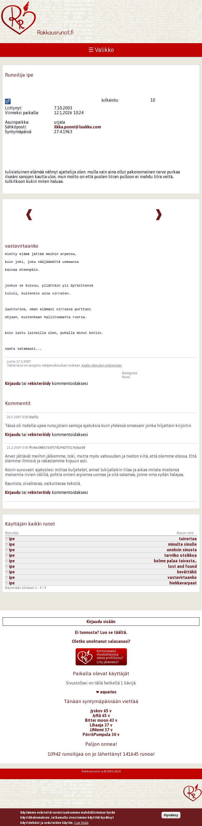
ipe (10, 558)
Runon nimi (185, 553)
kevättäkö (187, 591)
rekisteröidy (39, 403)
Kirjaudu (13, 403)
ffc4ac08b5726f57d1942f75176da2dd (57, 467)
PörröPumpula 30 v (101, 754)
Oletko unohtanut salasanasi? (101, 661)
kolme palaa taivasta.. (175, 580)
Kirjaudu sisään (101, 641)
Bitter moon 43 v (101, 740)
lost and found (182, 586)
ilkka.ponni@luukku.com (77, 126)
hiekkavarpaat (183, 602)
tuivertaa (188, 558)
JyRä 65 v (101, 735)
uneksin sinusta (182, 569)
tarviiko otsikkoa (180, 575)
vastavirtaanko (182, 597)
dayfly (33, 437)
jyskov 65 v (101, 730)
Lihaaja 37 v (101, 744)
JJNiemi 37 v (101, 749)
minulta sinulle (182, 564)
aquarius (106, 711)
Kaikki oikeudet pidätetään (102, 385)
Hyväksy (171, 817)
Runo (126, 397)
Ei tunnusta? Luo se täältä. (101, 652)
